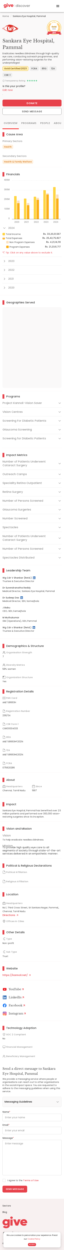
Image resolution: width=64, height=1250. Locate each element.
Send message (15, 1189)
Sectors (6, 1205)
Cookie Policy (33, 1239)
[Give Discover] (16, 6)
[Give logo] (32, 1222)
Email (5, 1125)
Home (5, 16)
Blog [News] (4, 1212)
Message (8, 1138)
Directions (10, 915)
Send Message (32, 111)
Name (6, 1112)
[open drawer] (58, 6)
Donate (32, 103)
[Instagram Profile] (14, 1013)
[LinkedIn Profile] (34, 577)
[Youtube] (13, 989)
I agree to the (23, 1180)
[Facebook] (14, 1005)
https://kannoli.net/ (16, 975)
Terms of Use (31, 1180)
